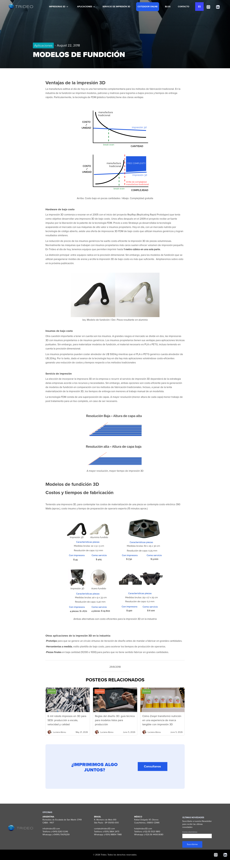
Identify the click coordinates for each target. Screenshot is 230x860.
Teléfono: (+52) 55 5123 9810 (147, 831)
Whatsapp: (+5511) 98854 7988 (108, 834)
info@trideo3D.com (51, 828)
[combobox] (199, 6)
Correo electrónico (189, 832)
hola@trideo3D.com (143, 828)
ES (199, 6)
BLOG (167, 6)
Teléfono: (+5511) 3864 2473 (106, 831)
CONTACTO (183, 6)
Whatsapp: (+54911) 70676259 (56, 834)
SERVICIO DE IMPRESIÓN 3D (116, 6)
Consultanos (152, 769)
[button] (58, 6)
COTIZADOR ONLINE (148, 6)
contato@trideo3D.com (104, 828)
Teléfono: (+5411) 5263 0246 (55, 831)
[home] (20, 6)
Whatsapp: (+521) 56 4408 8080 (148, 834)
